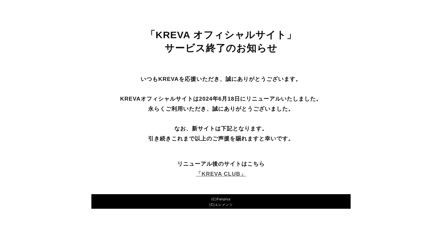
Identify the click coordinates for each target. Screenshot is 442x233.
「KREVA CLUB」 (221, 174)
